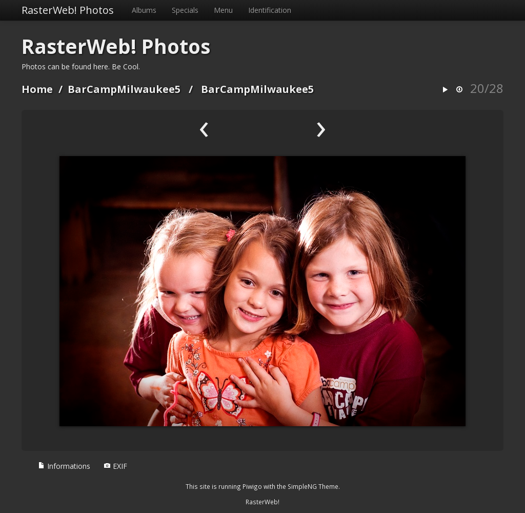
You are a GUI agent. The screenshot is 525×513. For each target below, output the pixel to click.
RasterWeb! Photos (68, 10)
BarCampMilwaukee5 (124, 89)
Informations (64, 466)
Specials (185, 10)
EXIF (115, 466)
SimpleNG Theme (313, 486)
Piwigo (252, 486)
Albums (144, 10)
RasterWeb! (262, 502)
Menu (223, 10)
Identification (269, 10)
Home (37, 89)
